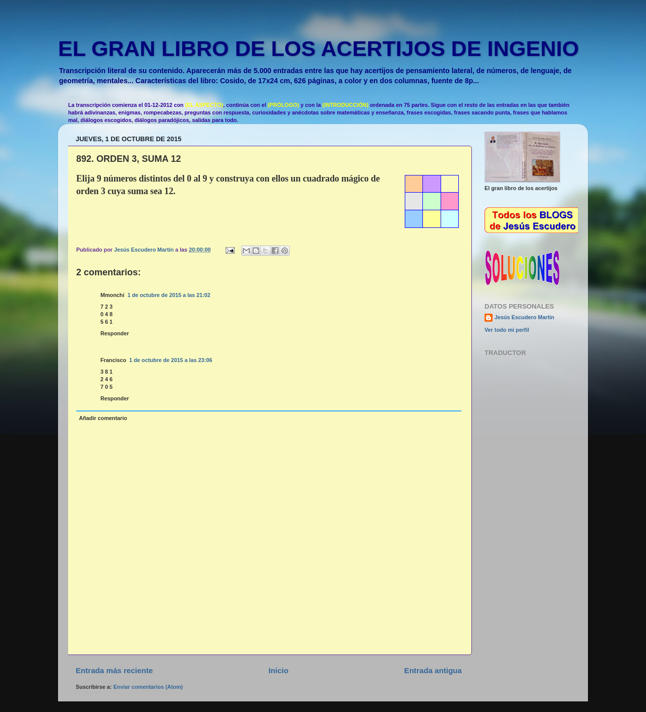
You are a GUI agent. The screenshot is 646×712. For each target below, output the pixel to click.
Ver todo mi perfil (506, 330)
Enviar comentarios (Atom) (148, 687)
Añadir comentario (103, 418)
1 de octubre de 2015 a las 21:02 (168, 295)
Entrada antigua (433, 670)
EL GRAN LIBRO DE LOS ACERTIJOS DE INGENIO (318, 48)
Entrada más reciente (114, 670)
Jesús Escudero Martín (524, 317)
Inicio (278, 670)
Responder (114, 333)
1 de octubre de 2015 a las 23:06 (170, 360)
